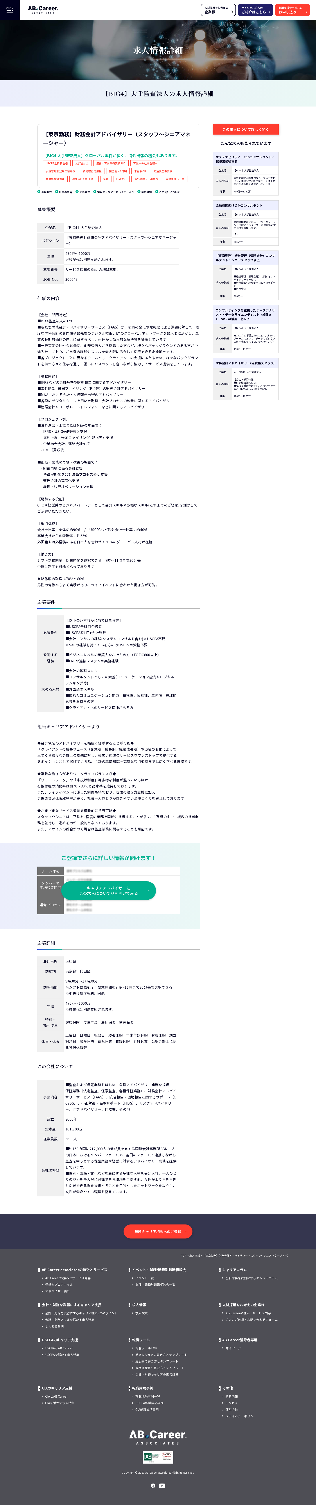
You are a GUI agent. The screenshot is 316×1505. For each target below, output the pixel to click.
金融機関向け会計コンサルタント (239, 205)
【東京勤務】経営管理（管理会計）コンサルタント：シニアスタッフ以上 (245, 257)
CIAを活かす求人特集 (60, 1403)
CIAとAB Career (56, 1396)
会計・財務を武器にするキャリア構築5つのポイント (81, 1313)
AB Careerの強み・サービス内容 (248, 1313)
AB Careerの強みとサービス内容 (68, 1278)
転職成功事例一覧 (147, 1396)
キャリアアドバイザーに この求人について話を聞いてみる (108, 890)
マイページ (233, 1348)
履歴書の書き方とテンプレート (156, 1361)
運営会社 (232, 1409)
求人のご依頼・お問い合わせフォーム (252, 1319)
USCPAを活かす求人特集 (62, 1354)
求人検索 (141, 1313)
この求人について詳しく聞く (246, 129)
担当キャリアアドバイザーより (115, 192)
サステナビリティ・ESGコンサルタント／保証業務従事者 (245, 159)
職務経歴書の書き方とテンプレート (160, 1368)
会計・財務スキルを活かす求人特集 (69, 1319)
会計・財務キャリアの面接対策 (156, 1374)
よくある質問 (54, 1326)
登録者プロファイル (59, 1284)
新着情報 (232, 1396)
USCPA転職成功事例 (149, 1403)
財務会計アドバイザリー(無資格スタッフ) (245, 363)
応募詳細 (146, 192)
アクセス (232, 1403)
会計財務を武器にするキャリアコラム (252, 1278)
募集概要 (46, 192)
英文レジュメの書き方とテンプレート (161, 1354)
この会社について (169, 192)
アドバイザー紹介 (57, 1291)
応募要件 (84, 192)
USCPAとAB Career (59, 1348)
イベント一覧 (144, 1278)
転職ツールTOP (146, 1348)
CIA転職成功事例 (147, 1409)
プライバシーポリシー (241, 1416)
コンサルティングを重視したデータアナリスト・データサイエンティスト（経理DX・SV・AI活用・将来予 (245, 314)
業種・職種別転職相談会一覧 (155, 1284)
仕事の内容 (65, 192)
